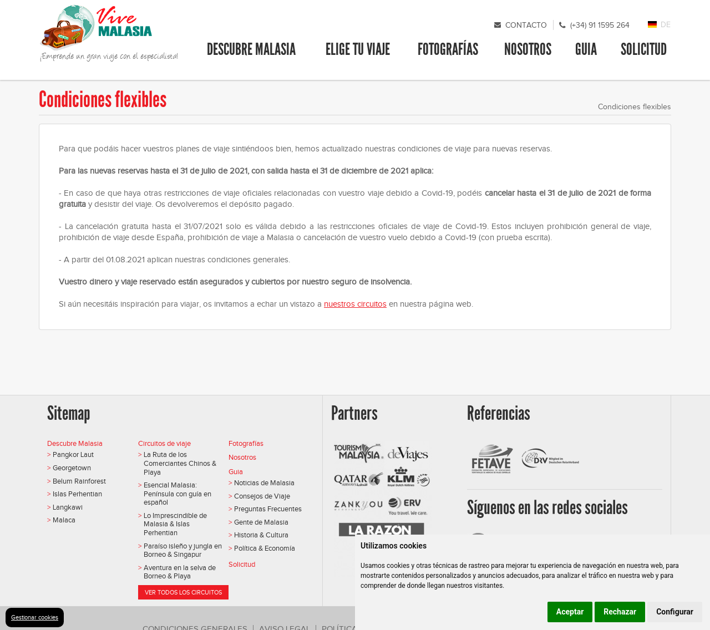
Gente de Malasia (261, 522)
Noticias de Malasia (264, 483)
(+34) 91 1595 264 (600, 25)
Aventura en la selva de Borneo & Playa (180, 572)
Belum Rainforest (79, 481)
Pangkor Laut (73, 454)
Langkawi (68, 507)
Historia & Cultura (261, 535)
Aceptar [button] (570, 611)
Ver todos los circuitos (183, 592)
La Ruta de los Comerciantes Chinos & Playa (180, 463)
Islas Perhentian (77, 494)
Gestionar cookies (34, 617)
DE (666, 25)
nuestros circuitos (355, 303)
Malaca (64, 520)
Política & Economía (264, 548)
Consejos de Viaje (262, 496)
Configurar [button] (674, 611)
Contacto (526, 25)
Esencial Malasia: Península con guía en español (177, 493)
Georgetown (72, 468)
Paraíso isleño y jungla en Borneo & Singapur (183, 550)
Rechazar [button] (620, 611)
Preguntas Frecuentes (268, 509)
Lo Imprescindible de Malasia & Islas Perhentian (175, 524)
